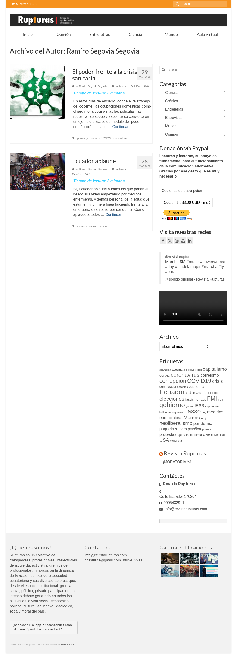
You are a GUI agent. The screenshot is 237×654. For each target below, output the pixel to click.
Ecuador (92, 226)
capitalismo (80, 138)
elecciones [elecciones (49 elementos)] (171, 399)
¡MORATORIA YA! (178, 462)
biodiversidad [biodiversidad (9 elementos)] (194, 369)
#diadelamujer (187, 266)
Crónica (171, 101)
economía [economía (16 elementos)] (196, 387)
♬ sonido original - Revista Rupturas (195, 279)
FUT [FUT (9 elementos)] (220, 399)
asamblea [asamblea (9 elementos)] (165, 369)
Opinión (135, 86)
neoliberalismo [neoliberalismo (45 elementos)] (175, 423)
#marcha (209, 266)
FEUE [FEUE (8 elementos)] (203, 399)
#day (169, 266)
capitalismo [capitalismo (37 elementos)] (215, 369)
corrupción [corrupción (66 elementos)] (172, 381)
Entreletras (174, 109)
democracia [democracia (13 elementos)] (167, 387)
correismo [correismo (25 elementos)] (210, 375)
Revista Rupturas (185, 453)
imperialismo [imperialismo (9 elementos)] (212, 406)
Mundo (171, 126)
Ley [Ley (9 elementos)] (204, 412)
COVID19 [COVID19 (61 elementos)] (199, 381)
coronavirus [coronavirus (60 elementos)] (185, 375)
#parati (171, 271)
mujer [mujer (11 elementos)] (205, 418)
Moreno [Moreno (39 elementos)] (192, 417)
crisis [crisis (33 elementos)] (217, 381)
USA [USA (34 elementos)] (164, 440)
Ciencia (171, 93)
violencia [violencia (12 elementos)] (176, 440)
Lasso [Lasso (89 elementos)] (192, 411)
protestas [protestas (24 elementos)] (168, 434)
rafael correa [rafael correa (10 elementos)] (194, 435)
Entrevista (173, 118)
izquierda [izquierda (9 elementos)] (177, 412)
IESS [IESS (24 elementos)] (199, 405)
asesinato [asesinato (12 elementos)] (178, 369)
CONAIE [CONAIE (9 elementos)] (164, 375)
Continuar (120, 127)
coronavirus (93, 138)
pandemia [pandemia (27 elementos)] (202, 423)
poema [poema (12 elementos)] (206, 429)
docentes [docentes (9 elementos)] (182, 387)
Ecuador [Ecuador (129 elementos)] (172, 392)
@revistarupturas (179, 257)
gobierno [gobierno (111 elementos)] (172, 404)
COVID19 (106, 138)
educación (103, 226)
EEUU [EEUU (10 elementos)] (214, 393)
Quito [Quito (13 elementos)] (181, 435)
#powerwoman (213, 261)
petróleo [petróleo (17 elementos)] (194, 429)
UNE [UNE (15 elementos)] (206, 435)
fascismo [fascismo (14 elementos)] (191, 399)
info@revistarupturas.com (183, 509)
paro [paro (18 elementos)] (183, 429)
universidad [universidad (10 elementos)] (218, 435)
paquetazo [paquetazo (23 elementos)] (168, 429)
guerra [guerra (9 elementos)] (190, 406)
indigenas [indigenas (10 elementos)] (165, 412)
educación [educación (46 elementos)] (197, 393)
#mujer (193, 261)
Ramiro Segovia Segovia (93, 86)
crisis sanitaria (119, 138)
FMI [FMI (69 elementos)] (212, 398)
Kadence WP (67, 644)
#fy (221, 266)
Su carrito (24, 4)
